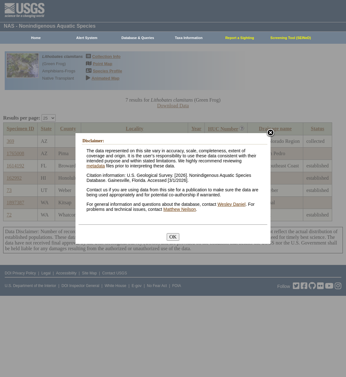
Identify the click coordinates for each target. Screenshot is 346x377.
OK (172, 236)
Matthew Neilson (179, 209)
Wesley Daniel (231, 204)
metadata (96, 165)
